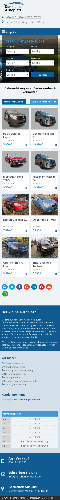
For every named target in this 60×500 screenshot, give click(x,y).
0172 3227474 (32, 17)
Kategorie (10, 46)
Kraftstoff (10, 70)
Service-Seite (21, 347)
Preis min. (10, 58)
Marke (34, 46)
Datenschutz (47, 497)
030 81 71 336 (14, 17)
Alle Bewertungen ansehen (27, 399)
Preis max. (35, 58)
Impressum (35, 497)
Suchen (43, 74)
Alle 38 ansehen (44, 101)
